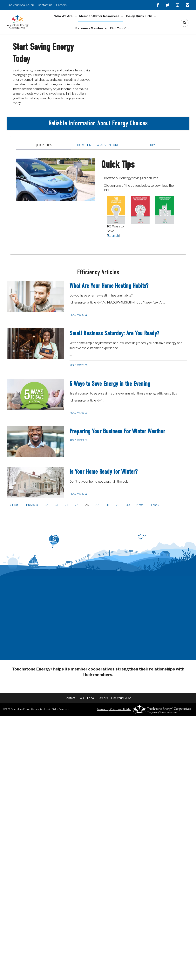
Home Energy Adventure (98, 145)
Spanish (113, 236)
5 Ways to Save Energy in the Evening (110, 383)
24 (68, 505)
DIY (152, 145)
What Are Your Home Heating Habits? (109, 285)
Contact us (45, 5)
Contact (70, 698)
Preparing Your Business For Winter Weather (117, 431)
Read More (77, 314)
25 (78, 505)
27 (98, 505)
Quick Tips (43, 145)
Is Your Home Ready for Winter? (104, 471)
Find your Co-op (121, 698)
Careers (61, 5)
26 (88, 506)
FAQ (81, 698)
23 (58, 505)
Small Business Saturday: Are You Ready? (114, 333)
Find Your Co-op (121, 28)
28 (108, 505)
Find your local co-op (20, 5)
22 (47, 505)
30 (129, 505)
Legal (90, 698)
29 (119, 505)
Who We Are (63, 16)
